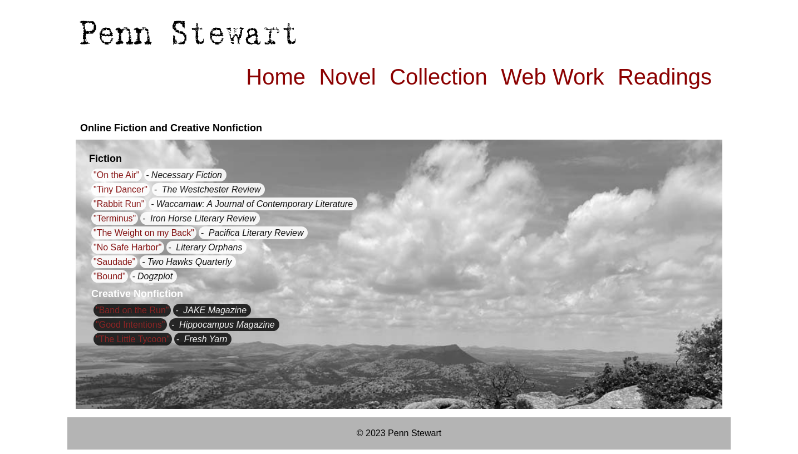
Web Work (552, 77)
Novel (347, 77)
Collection (438, 77)
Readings (665, 77)
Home (276, 77)
